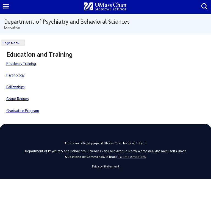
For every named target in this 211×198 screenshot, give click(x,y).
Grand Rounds (17, 98)
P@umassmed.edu (132, 157)
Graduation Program (22, 110)
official (85, 143)
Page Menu (10, 43)
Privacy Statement (105, 166)
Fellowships (15, 86)
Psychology (15, 75)
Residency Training (21, 63)
